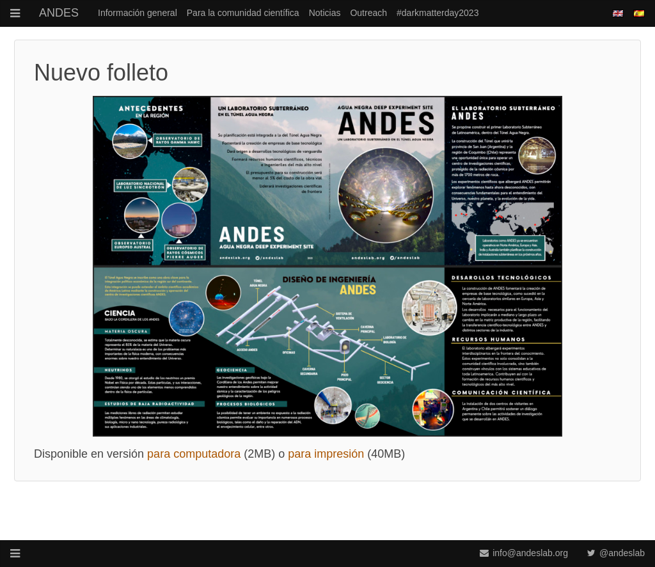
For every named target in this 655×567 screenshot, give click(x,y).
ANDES (59, 12)
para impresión (326, 453)
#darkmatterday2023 (437, 13)
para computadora (194, 453)
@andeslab (616, 553)
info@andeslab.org (524, 553)
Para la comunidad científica (243, 13)
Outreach (368, 13)
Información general (137, 13)
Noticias (325, 13)
